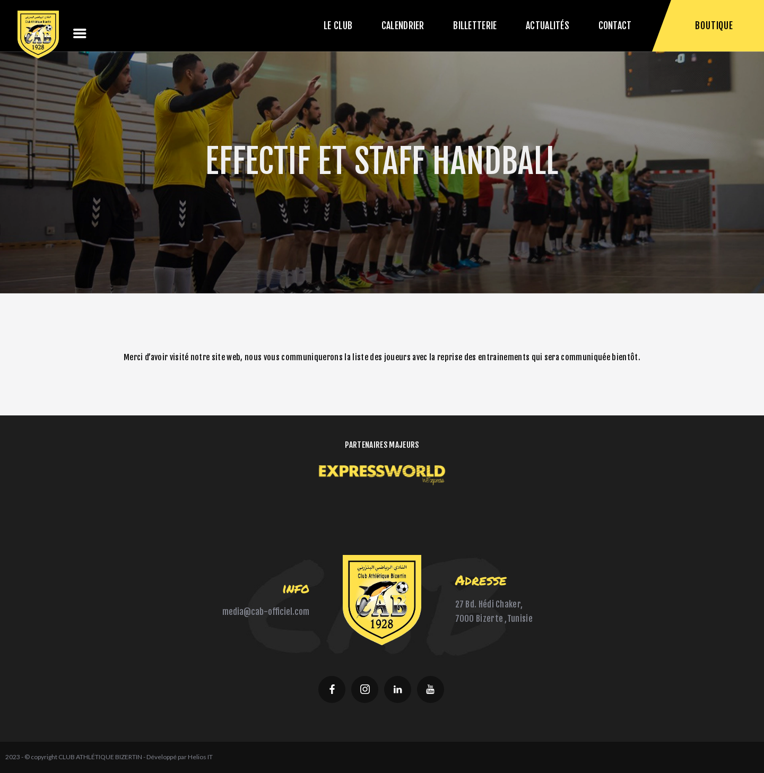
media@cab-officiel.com (265, 611)
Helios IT (200, 757)
